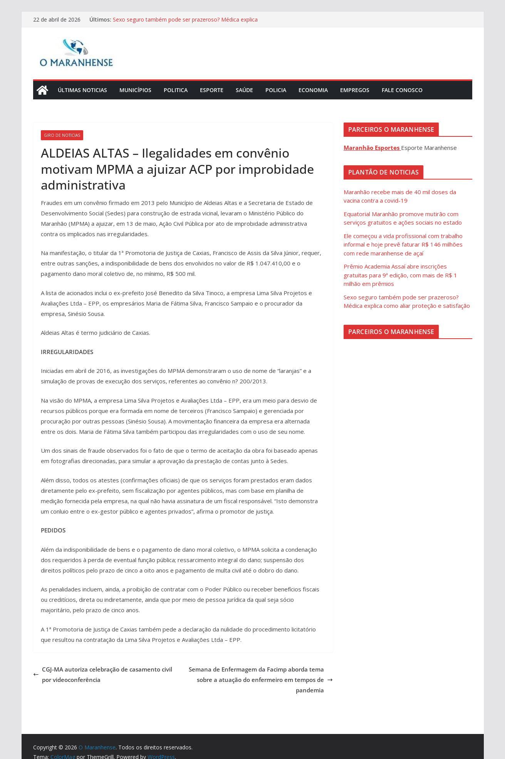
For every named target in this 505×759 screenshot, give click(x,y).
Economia (313, 90)
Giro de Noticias (62, 135)
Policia (275, 90)
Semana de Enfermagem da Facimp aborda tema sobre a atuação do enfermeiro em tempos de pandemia (261, 679)
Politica (176, 90)
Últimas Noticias (82, 90)
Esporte (211, 90)
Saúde (244, 90)
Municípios (135, 90)
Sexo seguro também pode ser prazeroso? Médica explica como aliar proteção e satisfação (185, 23)
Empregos (354, 90)
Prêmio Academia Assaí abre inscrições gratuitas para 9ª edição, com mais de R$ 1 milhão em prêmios (400, 274)
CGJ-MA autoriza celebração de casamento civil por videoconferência (102, 674)
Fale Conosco (402, 90)
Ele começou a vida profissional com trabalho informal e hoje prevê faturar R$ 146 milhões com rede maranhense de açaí (403, 244)
